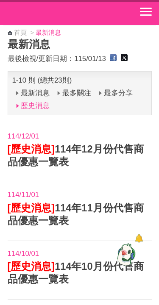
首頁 (20, 32)
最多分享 (118, 93)
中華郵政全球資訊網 (53, 13)
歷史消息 (35, 106)
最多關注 (76, 93)
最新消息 (35, 93)
